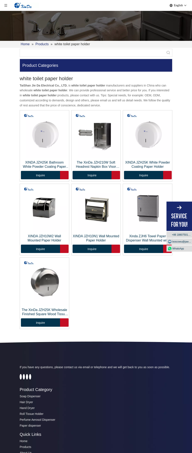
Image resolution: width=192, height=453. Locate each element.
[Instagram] (30, 376)
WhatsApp (178, 248)
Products (25, 447)
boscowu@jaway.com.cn (182, 241)
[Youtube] (27, 376)
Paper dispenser (30, 425)
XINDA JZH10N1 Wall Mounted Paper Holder (96, 238)
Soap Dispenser (30, 396)
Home (23, 441)
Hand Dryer (27, 408)
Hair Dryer (26, 402)
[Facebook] (21, 376)
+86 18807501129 (182, 234)
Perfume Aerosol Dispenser (37, 419)
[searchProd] (92, 53)
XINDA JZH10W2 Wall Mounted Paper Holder (44, 238)
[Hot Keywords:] (168, 53)
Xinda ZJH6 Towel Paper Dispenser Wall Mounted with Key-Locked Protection (147, 238)
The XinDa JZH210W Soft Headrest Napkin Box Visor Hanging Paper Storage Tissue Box (96, 165)
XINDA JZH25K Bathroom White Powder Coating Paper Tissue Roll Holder (44, 165)
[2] (96, 26)
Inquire (33, 175)
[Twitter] (24, 376)
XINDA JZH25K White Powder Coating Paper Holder (147, 164)
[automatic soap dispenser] (38, 357)
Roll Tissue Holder (32, 414)
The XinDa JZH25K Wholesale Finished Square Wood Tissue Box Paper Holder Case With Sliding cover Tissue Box (44, 312)
